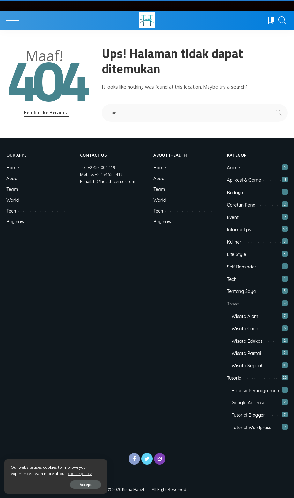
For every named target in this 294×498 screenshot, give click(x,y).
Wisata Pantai (246, 353)
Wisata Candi (246, 329)
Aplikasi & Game (244, 180)
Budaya (235, 192)
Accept (79, 484)
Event (233, 217)
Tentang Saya (241, 291)
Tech (232, 279)
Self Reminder (241, 267)
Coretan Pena (241, 205)
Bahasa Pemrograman (255, 390)
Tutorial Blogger (248, 415)
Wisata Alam (245, 316)
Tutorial (235, 378)
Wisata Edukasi (248, 341)
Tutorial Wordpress (251, 427)
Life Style (236, 254)
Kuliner (234, 242)
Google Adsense (249, 403)
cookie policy (80, 473)
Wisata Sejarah (248, 366)
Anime (233, 168)
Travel (233, 304)
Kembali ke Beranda (46, 112)
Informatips (239, 229)
